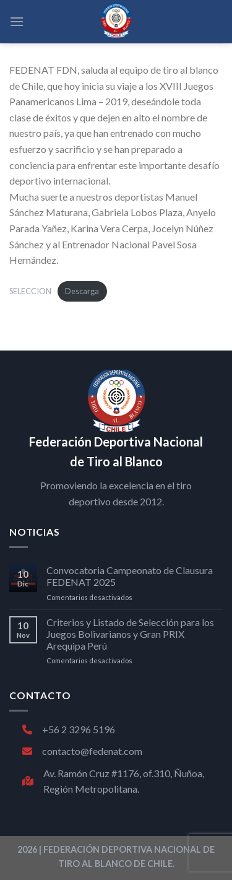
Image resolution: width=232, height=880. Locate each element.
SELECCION (30, 291)
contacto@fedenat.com (82, 751)
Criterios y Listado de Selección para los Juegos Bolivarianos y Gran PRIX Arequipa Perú (130, 633)
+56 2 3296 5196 (68, 729)
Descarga (82, 291)
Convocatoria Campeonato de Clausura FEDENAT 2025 (129, 576)
